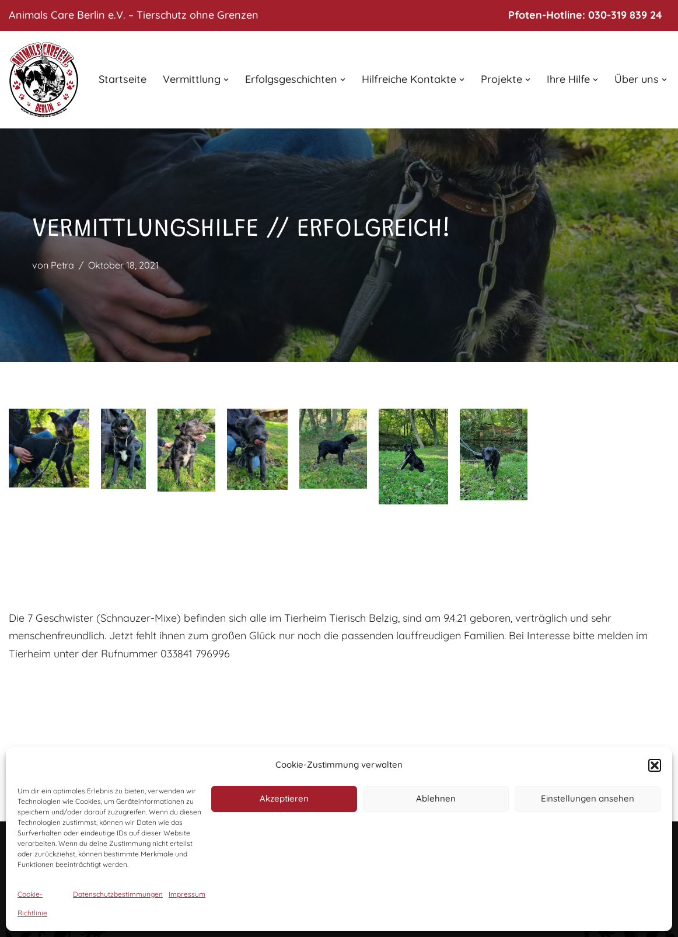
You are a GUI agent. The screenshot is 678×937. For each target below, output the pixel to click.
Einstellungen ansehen (587, 798)
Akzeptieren (284, 798)
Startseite (122, 79)
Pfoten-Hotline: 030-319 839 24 (585, 15)
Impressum (187, 894)
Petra (62, 265)
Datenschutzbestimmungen (118, 894)
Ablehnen (436, 798)
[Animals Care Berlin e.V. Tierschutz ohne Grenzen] (44, 79)
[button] (654, 765)
